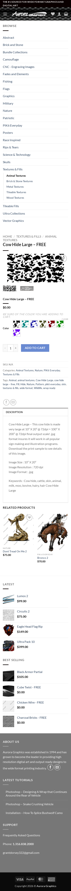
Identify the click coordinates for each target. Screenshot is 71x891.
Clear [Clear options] (65, 319)
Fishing (7, 81)
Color (6, 328)
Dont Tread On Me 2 (15, 551)
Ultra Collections (14, 213)
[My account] (59, 14)
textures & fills (11, 388)
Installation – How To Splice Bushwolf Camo (34, 813)
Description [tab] (14, 412)
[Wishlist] (53, 14)
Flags (6, 89)
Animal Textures (16, 175)
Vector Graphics (13, 220)
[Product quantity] (10, 348)
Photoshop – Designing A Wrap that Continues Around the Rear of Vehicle (36, 793)
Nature (7, 110)
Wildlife (38, 388)
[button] (5, 14)
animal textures (26, 380)
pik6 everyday (52, 384)
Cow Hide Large (44, 380)
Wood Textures (15, 197)
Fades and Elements (16, 74)
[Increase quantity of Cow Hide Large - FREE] (15, 348)
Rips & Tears (11, 147)
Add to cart (35, 347)
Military (8, 103)
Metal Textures (15, 186)
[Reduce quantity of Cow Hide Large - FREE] (5, 348)
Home (7, 236)
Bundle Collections (15, 52)
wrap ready (49, 388)
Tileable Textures (16, 192)
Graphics (9, 96)
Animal (12, 380)
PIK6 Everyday (12, 125)
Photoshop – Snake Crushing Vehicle (29, 804)
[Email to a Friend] (13, 402)
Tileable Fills (11, 206)
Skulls (6, 162)
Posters (8, 132)
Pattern (40, 384)
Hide (23, 384)
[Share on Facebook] (6, 402)
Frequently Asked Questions (21, 835)
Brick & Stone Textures (19, 181)
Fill (17, 384)
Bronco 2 (42, 557)
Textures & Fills (13, 169)
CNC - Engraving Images (18, 66)
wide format (26, 388)
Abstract (8, 37)
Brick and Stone (13, 44)
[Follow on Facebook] (50, 767)
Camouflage (11, 59)
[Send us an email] (57, 767)
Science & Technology (16, 154)
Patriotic (8, 118)
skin (64, 384)
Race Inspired (11, 140)
